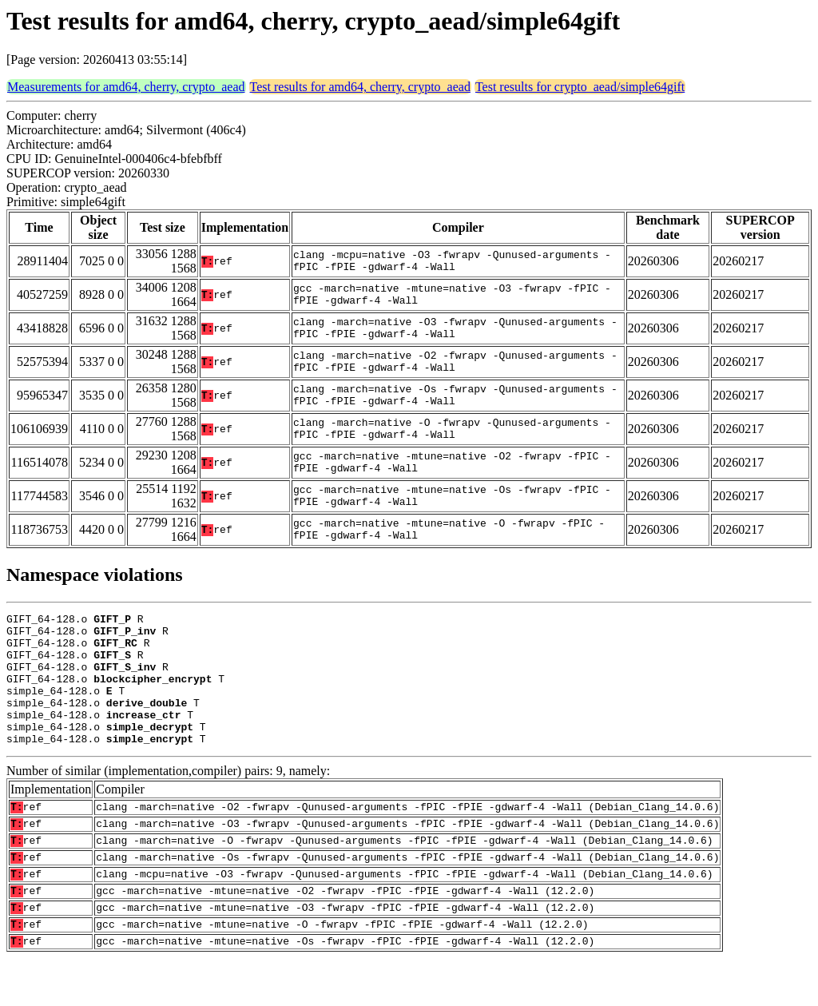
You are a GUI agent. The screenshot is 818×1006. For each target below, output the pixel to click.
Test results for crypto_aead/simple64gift (580, 86)
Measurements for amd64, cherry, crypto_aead (126, 86)
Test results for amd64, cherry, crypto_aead (360, 86)
